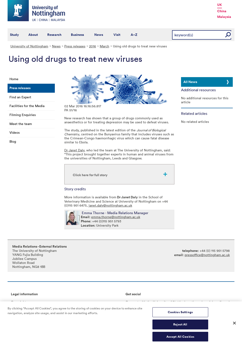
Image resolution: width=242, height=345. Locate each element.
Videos (14, 132)
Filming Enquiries (22, 114)
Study (14, 34)
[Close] (234, 325)
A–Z (134, 34)
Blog (12, 141)
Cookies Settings (180, 314)
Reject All (180, 326)
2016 (92, 46)
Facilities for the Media (26, 106)
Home (13, 79)
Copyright (18, 302)
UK (219, 4)
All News (190, 81)
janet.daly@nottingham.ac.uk (110, 205)
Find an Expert (20, 97)
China (221, 11)
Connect (131, 302)
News (98, 34)
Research (54, 34)
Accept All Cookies (180, 338)
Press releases (74, 46)
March (104, 46)
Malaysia (224, 16)
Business (77, 34)
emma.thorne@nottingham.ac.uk (115, 217)
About (33, 34)
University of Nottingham (29, 46)
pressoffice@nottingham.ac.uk (207, 255)
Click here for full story (90, 175)
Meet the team (20, 123)
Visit (116, 34)
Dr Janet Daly (74, 150)
